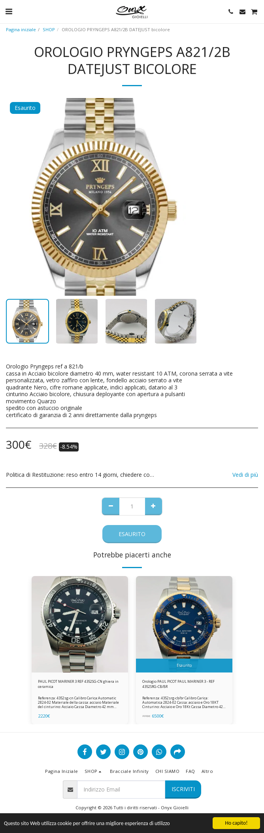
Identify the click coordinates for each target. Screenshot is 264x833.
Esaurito (132, 534)
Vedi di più (245, 474)
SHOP (49, 29)
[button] (8, 11)
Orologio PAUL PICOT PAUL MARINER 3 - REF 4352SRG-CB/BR (178, 684)
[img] (80, 624)
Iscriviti (183, 789)
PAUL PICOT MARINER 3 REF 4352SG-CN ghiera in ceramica (78, 684)
